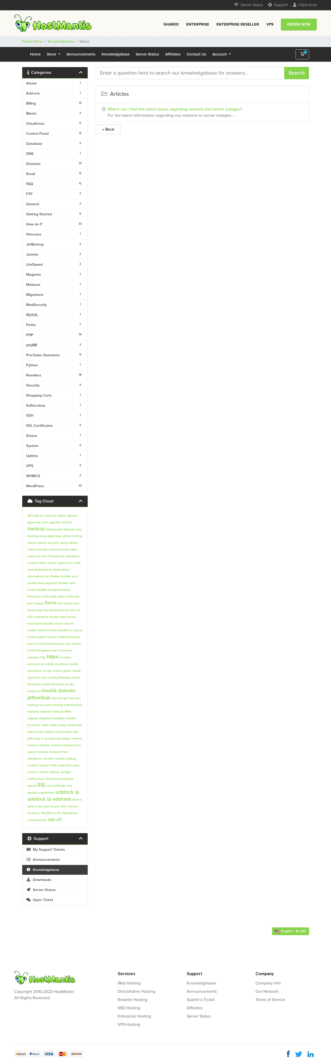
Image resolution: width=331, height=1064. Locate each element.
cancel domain (37, 549)
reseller (48, 758)
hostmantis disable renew (45, 623)
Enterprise (197, 24)
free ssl (75, 610)
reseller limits (48, 765)
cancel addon (68, 543)
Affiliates (172, 54)
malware (33, 711)
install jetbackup (59, 677)
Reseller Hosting (132, 1000)
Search (297, 73)
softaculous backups (59, 779)
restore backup (49, 772)
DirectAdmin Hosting (136, 991)
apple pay (34, 522)
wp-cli (55, 819)
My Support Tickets (45, 850)
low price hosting (51, 705)
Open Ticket (39, 900)
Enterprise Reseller (237, 24)
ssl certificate (56, 785)
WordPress (33, 813)
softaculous (35, 779)
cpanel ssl (65, 563)
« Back (108, 129)
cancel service (37, 556)
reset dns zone (68, 765)
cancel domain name (63, 549)
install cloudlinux (57, 664)
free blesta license (56, 610)
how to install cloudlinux (55, 630)
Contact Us (196, 54)
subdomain (46, 792)
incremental (35, 664)
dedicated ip (43, 569)
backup (36, 528)
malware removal (52, 711)
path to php (35, 732)
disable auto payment (42, 583)
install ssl (33, 691)
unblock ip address (49, 799)
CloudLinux (56, 556)
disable (55, 576)
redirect (76, 738)
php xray (55, 738)
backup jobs (54, 529)
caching (76, 536)
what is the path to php (43, 806)
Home (35, 54)
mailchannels (73, 705)
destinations (61, 569)
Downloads (38, 880)
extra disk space (54, 596)
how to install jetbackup (63, 637)
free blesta (64, 603)
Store (52, 54)
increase (65, 657)
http (43, 657)
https (52, 656)
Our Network (267, 991)
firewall (39, 603)
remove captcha (38, 745)
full (29, 617)
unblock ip (67, 792)
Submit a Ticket (201, 1000)
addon (61, 515)
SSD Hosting (129, 1008)
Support (278, 5)
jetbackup (38, 697)
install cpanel (62, 671)
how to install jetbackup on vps (49, 643)
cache (66, 536)
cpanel (52, 563)
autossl (67, 522)
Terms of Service (270, 1000)
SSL (41, 785)
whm (64, 806)
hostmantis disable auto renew (54, 617)
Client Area (305, 5)
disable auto (69, 576)
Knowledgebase (61, 41)
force (50, 602)
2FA (30, 515)
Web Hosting (129, 983)
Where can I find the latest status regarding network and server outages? (202, 113)
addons (72, 515)
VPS (270, 24)
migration (45, 718)
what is (77, 799)
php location (63, 732)
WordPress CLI (51, 813)
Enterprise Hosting (134, 1016)
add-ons (50, 515)
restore (32, 772)
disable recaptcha (49, 590)
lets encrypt (59, 698)
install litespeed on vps (58, 684)
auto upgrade (51, 522)
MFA (68, 711)
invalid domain (58, 690)
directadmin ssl (38, 576)
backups (69, 529)
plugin (66, 738)
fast (30, 603)
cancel (31, 543)
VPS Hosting (129, 1024)
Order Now (299, 24)
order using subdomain (66, 725)
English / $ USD (290, 931)
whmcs (73, 806)
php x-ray (41, 738)
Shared (171, 24)
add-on (39, 515)
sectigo (66, 772)
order (45, 725)
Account (220, 54)
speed (31, 785)
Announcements (80, 54)
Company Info (268, 983)
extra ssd (72, 596)
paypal (49, 732)
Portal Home (32, 41)
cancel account (47, 543)
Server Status (248, 5)
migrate (32, 718)
